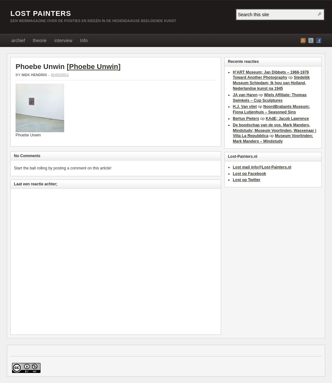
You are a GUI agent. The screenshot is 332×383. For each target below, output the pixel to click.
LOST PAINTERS (40, 13)
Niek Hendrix (34, 75)
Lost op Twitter (246, 180)
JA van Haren (245, 95)
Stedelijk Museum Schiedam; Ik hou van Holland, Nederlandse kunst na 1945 (271, 83)
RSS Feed (303, 40)
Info (84, 40)
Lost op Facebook (249, 173)
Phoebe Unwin (93, 67)
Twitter (311, 40)
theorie (40, 40)
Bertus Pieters (246, 118)
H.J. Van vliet (245, 106)
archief (18, 40)
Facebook (318, 40)
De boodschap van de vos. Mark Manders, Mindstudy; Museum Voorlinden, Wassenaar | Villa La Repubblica (274, 130)
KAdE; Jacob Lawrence (287, 118)
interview (63, 40)
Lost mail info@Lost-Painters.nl (262, 167)
